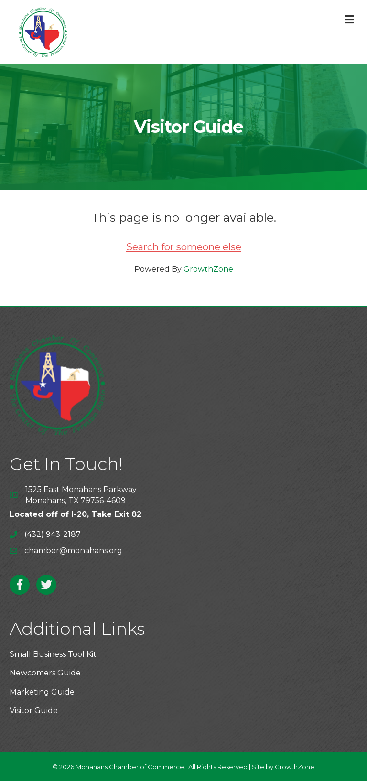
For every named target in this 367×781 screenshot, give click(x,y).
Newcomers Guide (45, 672)
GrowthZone (208, 269)
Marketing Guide (42, 691)
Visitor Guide (34, 710)
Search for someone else (183, 247)
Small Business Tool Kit (53, 654)
